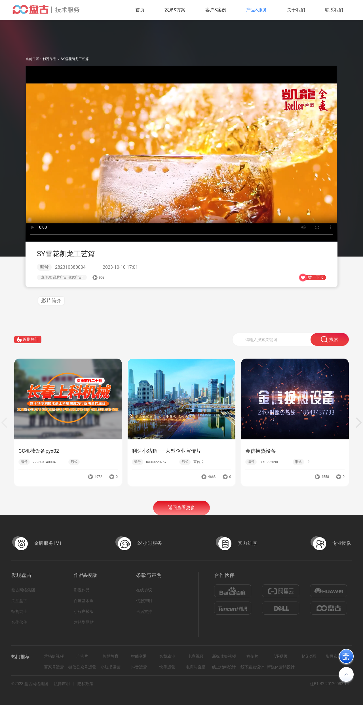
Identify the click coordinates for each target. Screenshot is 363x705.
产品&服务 (256, 9)
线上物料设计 (224, 667)
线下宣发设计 (252, 667)
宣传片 (252, 656)
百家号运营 (54, 667)
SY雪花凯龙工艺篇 (74, 59)
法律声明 (62, 683)
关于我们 (296, 9)
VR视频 (280, 656)
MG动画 (309, 656)
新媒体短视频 (224, 656)
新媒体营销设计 (281, 667)
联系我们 (334, 9)
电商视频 (196, 656)
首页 (140, 9)
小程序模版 (84, 611)
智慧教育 (111, 656)
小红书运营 (111, 667)
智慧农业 (167, 656)
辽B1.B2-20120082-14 (329, 683)
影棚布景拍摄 (337, 656)
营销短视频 (54, 656)
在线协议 (144, 590)
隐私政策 (85, 683)
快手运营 (167, 667)
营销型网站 (84, 622)
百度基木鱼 (84, 600)
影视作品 (49, 59)
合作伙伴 (19, 622)
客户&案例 (215, 9)
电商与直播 (196, 667)
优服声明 (144, 600)
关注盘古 (19, 600)
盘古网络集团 (23, 590)
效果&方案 (174, 9)
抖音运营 (139, 667)
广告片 (82, 656)
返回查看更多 (181, 515)
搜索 (329, 346)
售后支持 (144, 611)
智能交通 (139, 656)
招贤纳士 (19, 611)
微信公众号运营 (82, 667)
